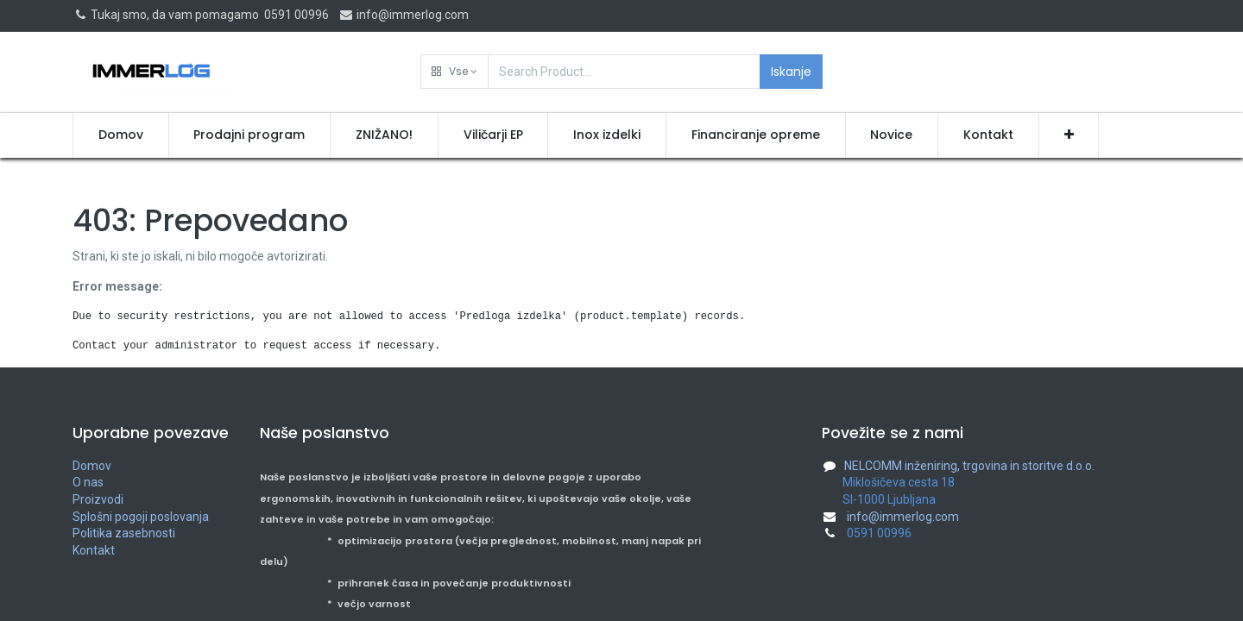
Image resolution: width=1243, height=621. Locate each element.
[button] (454, 71)
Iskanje (791, 71)
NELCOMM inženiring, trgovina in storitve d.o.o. (969, 466)
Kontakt (94, 550)
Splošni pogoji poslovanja (141, 517)
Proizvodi (98, 499)
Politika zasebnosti (124, 533)
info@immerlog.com (403, 15)
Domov (92, 466)
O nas (88, 482)
